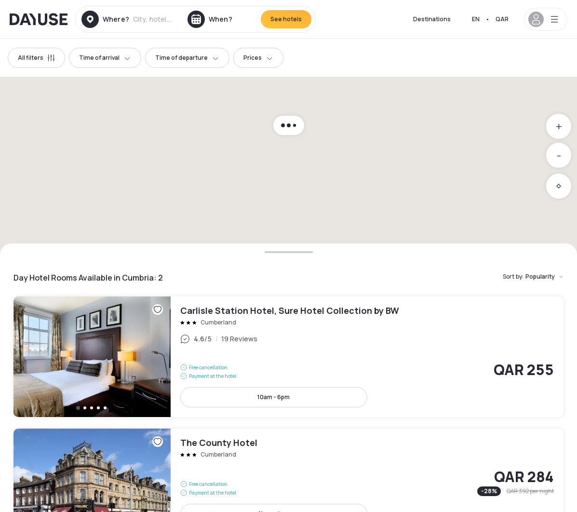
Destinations (432, 19)
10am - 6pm (273, 397)
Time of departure (187, 58)
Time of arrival (105, 58)
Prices (258, 58)
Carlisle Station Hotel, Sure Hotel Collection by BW (288, 356)
